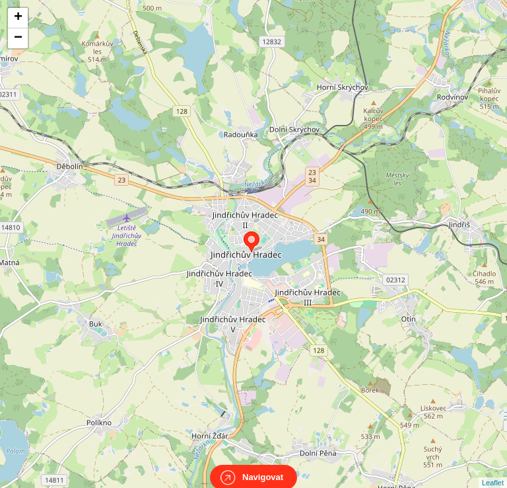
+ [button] (18, 18)
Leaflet (493, 471)
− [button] (18, 38)
